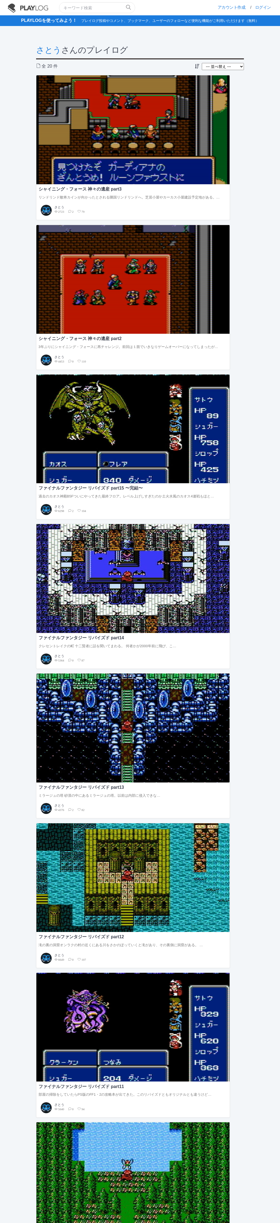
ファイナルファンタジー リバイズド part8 (68, 401)
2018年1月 (160, 856)
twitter (123, 1202)
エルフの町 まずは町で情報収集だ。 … (209, 513)
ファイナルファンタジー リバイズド (64, 803)
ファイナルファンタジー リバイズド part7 (138, 401)
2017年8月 (160, 910)
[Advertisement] (140, 943)
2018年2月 (160, 843)
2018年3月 (160, 830)
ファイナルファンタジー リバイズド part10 (138, 307)
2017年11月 (161, 883)
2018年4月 (160, 816)
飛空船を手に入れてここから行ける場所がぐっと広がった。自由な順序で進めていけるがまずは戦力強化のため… (210, 323)
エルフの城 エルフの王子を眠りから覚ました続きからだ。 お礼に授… (69, 513)
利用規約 (89, 1196)
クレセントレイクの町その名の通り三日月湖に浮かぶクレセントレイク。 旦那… (140, 417)
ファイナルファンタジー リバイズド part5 (68, 499)
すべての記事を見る (237, 628)
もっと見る (244, 978)
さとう (48, 49)
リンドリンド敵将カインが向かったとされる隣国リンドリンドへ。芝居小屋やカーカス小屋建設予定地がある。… (69, 136)
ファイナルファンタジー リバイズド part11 (68, 307)
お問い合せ (175, 1196)
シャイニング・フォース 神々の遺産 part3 (68, 120)
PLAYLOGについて (66, 1196)
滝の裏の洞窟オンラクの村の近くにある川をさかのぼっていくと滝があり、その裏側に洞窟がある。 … (210, 229)
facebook (144, 1202)
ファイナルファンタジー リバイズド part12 (209, 214)
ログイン (263, 7)
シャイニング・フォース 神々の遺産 (64, 789)
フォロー (84, 591)
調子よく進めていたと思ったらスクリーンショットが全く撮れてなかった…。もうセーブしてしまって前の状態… (210, 419)
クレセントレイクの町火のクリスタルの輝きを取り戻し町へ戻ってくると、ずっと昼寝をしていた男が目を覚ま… (69, 417)
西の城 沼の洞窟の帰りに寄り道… (136, 511)
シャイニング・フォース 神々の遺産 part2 (138, 120)
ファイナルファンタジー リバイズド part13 (138, 214)
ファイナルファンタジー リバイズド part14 (68, 214)
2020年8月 (160, 789)
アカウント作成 (232, 7)
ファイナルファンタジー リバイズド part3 (209, 499)
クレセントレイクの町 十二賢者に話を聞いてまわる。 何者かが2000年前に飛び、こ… (69, 229)
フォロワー (105, 591)
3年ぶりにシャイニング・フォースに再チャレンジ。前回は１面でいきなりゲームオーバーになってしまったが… (139, 136)
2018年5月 (160, 803)
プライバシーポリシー (114, 1196)
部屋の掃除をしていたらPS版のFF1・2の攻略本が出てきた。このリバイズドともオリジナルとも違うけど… (69, 323)
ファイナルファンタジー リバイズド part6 (209, 401)
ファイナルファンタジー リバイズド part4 (138, 499)
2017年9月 (160, 897)
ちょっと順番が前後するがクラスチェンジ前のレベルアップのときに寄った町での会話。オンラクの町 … (139, 323)
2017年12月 (161, 870)
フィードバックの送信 (148, 1196)
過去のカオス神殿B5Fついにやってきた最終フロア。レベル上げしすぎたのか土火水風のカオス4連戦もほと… (210, 136)
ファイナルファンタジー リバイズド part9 (209, 307)
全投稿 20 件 (67, 604)
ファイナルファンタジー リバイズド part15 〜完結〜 (209, 120)
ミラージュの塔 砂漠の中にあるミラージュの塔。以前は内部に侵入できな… (140, 227)
